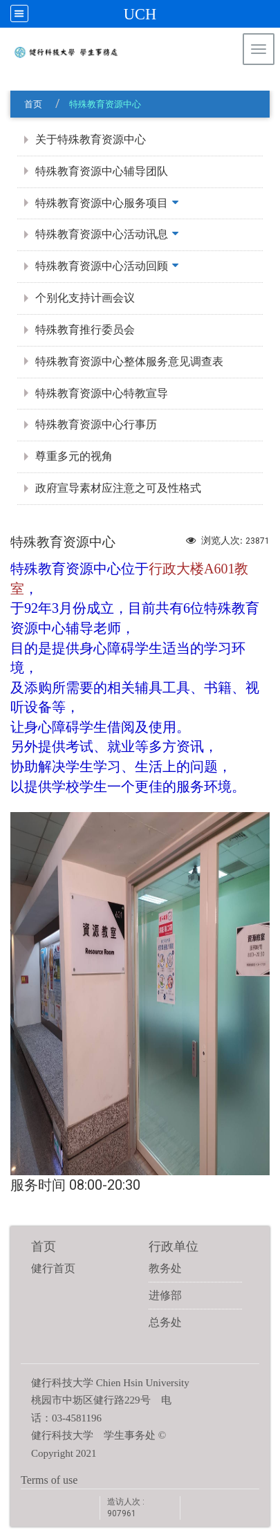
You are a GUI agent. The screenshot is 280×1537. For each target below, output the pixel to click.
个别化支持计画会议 (85, 298)
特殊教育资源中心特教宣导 (101, 393)
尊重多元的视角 (74, 456)
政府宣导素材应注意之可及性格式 (118, 488)
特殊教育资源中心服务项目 (101, 203)
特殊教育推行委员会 (85, 329)
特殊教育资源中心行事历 (96, 424)
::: (263, 86)
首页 (33, 104)
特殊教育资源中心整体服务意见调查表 (129, 361)
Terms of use (49, 1480)
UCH (140, 14)
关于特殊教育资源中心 (90, 139)
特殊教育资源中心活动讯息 (101, 234)
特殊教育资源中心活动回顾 (101, 266)
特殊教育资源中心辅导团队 (101, 171)
